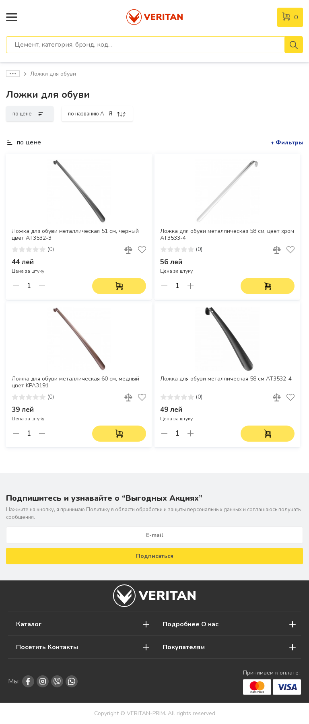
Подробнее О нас (190, 624)
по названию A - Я (97, 113)
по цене (29, 113)
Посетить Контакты (47, 647)
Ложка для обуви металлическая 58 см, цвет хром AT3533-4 (227, 235)
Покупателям (184, 647)
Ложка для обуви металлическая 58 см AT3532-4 (226, 379)
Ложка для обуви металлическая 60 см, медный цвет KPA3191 (75, 382)
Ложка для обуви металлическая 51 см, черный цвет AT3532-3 (75, 235)
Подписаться (154, 556)
